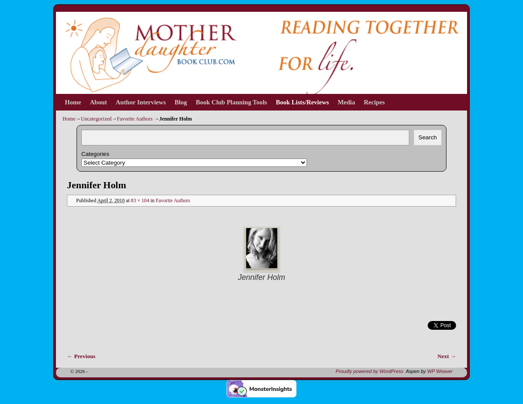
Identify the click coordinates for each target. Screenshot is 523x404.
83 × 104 (140, 201)
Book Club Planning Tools (231, 102)
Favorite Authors (135, 119)
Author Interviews (141, 102)
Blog (180, 102)
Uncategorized (96, 119)
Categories (95, 154)
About (98, 102)
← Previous (81, 356)
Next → (446, 356)
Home (73, 102)
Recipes (374, 102)
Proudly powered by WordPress (370, 371)
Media (346, 102)
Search (427, 137)
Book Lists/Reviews (302, 102)
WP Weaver (440, 371)
